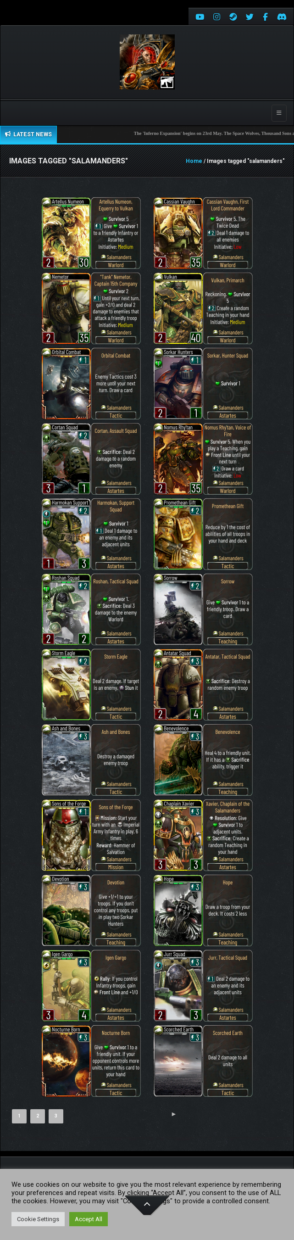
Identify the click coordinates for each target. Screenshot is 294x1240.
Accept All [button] (88, 1219)
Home (194, 161)
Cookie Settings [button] (38, 1219)
